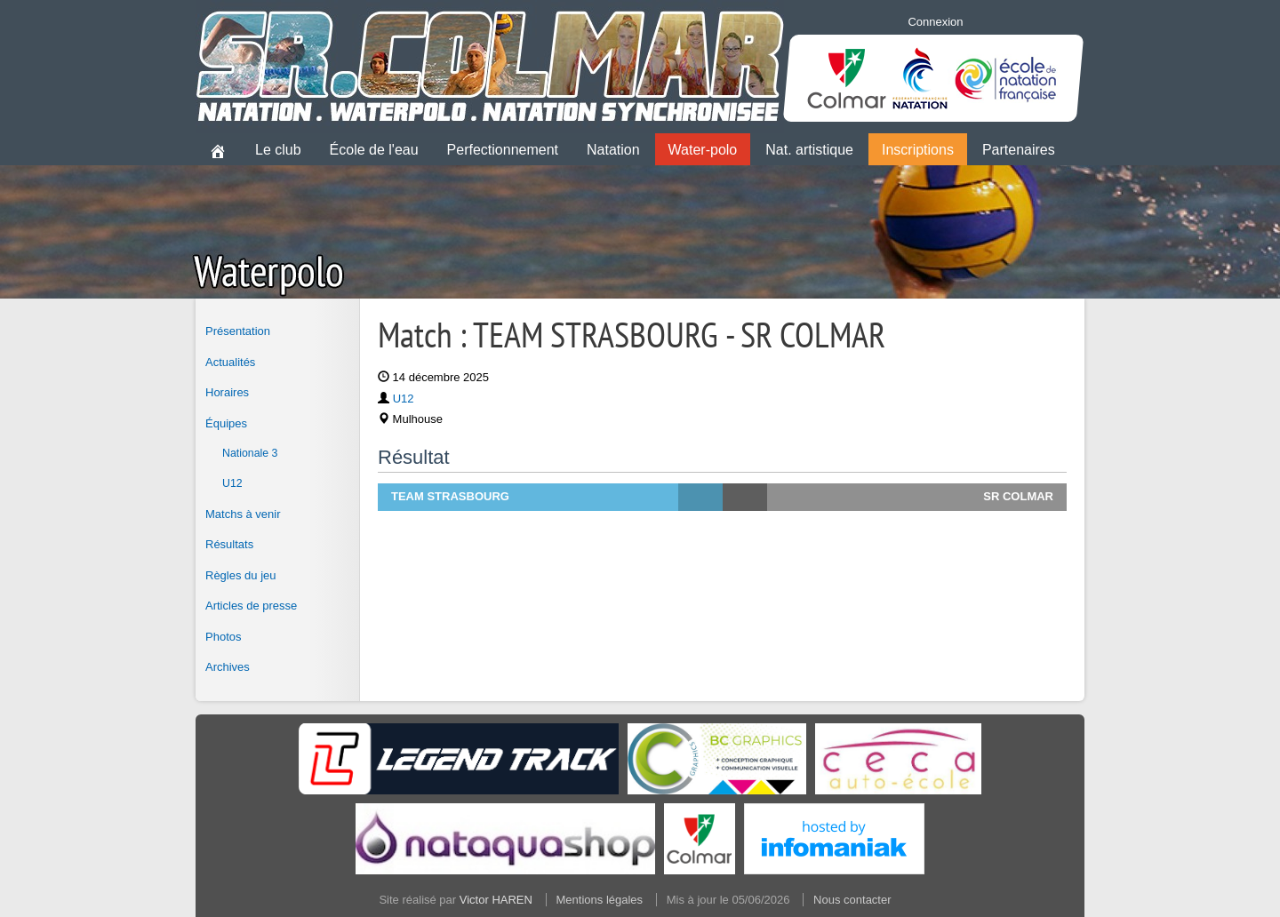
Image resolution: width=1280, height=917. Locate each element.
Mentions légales (600, 899)
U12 (232, 483)
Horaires (227, 392)
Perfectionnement (502, 149)
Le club (278, 149)
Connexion (935, 21)
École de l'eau (374, 149)
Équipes (226, 423)
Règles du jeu (240, 575)
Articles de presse (251, 605)
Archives (227, 667)
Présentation (237, 331)
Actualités (230, 362)
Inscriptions (918, 149)
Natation (613, 149)
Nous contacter (852, 899)
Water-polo (703, 149)
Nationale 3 (249, 453)
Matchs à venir (243, 514)
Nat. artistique (809, 149)
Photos (223, 636)
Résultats (229, 544)
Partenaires (1018, 149)
